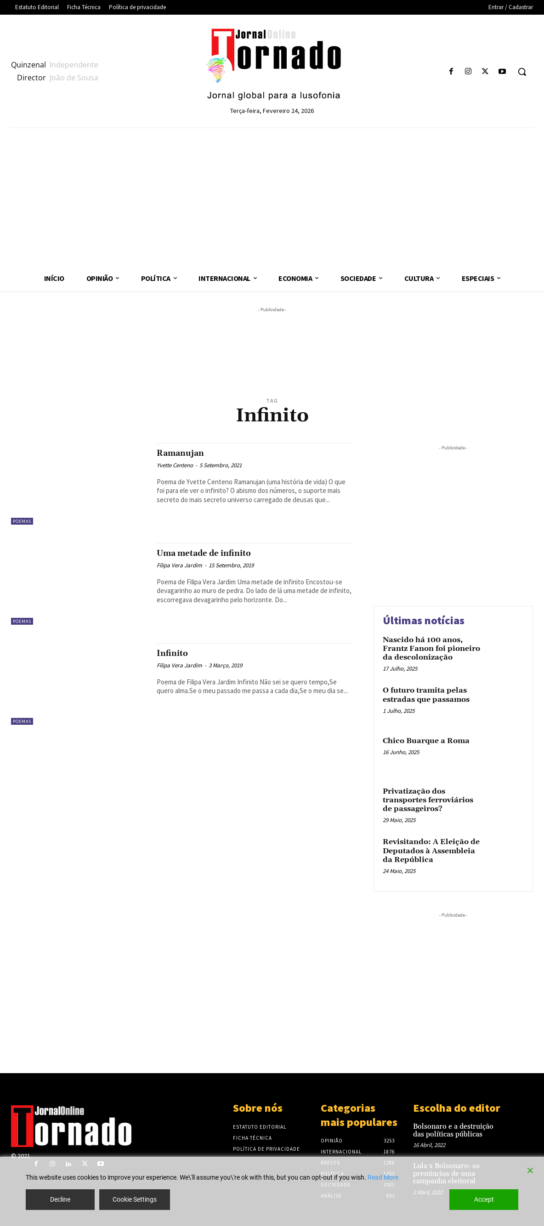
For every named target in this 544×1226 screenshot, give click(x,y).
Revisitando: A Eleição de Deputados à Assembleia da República (431, 850)
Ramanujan (186, 453)
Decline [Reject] (60, 1199)
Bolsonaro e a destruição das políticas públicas (453, 1130)
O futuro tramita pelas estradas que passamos (426, 695)
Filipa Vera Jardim (179, 565)
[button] (522, 72)
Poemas (22, 521)
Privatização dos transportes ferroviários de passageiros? (428, 800)
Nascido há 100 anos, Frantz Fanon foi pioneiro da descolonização (431, 648)
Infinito (175, 653)
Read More (383, 1177)
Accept (484, 1199)
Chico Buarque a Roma (426, 740)
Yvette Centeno (175, 465)
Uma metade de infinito (214, 553)
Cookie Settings (135, 1199)
